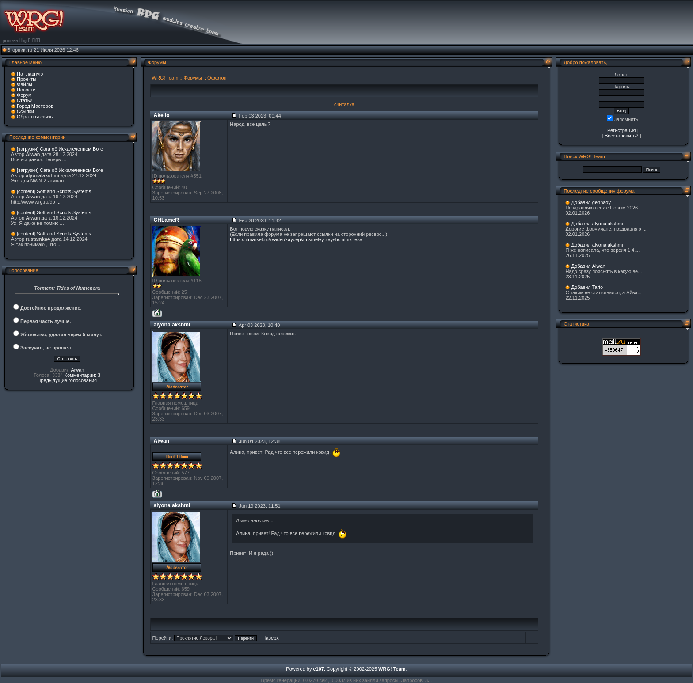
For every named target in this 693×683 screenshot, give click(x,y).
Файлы (24, 84)
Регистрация (621, 130)
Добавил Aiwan (588, 266)
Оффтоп (216, 77)
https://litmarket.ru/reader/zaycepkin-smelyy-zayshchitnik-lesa (296, 239)
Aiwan (77, 369)
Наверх (270, 638)
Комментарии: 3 (83, 375)
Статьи (25, 100)
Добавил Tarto (587, 287)
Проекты (26, 79)
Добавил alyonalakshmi (597, 223)
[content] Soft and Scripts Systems (54, 191)
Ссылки (25, 111)
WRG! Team (165, 77)
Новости (26, 89)
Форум (24, 95)
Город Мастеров (35, 106)
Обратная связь (35, 116)
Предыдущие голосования (67, 380)
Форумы (193, 77)
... (64, 159)
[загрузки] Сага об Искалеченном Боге (60, 149)
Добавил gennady (591, 202)
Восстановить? (622, 135)
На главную (30, 73)
